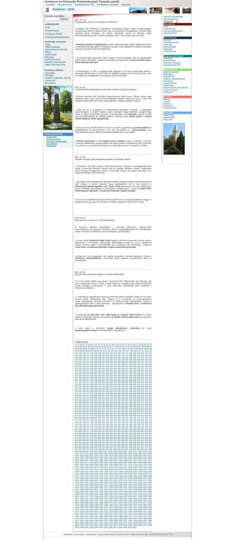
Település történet (171, 42)
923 (111, 442)
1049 (106, 458)
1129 (106, 469)
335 (80, 378)
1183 (135, 476)
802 (107, 429)
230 (138, 364)
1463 (96, 516)
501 (103, 395)
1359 (135, 501)
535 (80, 400)
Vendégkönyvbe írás (84, 4)
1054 (130, 458)
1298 (149, 492)
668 (130, 413)
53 (129, 346)
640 (99, 411)
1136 (140, 469)
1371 (115, 503)
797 (87, 429)
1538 (149, 525)
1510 (91, 523)
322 (107, 375)
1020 (120, 453)
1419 (115, 509)
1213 (125, 480)
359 (95, 380)
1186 (149, 476)
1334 (91, 498)
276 (84, 371)
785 (119, 427)
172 (146, 358)
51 (124, 346)
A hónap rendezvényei (173, 31)
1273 (106, 489)
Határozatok (51, 54)
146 (123, 355)
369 (134, 380)
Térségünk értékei (53, 34)
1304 (101, 494)
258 (91, 369)
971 (142, 447)
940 (99, 445)
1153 (145, 471)
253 (150, 366)
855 (80, 436)
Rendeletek (168, 81)
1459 (77, 516)
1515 (115, 523)
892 (146, 438)
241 (103, 366)
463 (111, 391)
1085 (125, 462)
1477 (86, 518)
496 (84, 395)
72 (102, 349)
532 (146, 398)
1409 (145, 507)
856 (84, 436)
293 (150, 371)
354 (76, 380)
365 (119, 380)
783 (111, 427)
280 (99, 371)
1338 (111, 498)
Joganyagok (51, 137)
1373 (125, 503)
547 (126, 400)
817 (87, 431)
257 (87, 369)
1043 (77, 458)
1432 (101, 512)
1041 (145, 456)
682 (107, 416)
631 (142, 409)
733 (150, 420)
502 (107, 395)
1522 (149, 523)
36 (84, 346)
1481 (106, 518)
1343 (135, 498)
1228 (120, 483)
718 (91, 420)
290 (138, 371)
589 (134, 404)
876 (84, 438)
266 (123, 369)
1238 (91, 485)
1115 (115, 467)
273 (150, 369)
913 (150, 440)
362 (107, 380)
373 (150, 380)
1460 (81, 516)
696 (84, 418)
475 (80, 393)
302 (107, 373)
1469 (125, 516)
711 (142, 418)
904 (115, 440)
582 (107, 404)
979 (95, 449)
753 (150, 422)
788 (130, 427)
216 (84, 364)
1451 (115, 514)
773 (150, 425)
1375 (135, 503)
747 (126, 422)
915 (80, 442)
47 (113, 346)
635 (80, 411)
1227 (115, 483)
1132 (120, 469)
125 (119, 353)
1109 (86, 467)
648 (130, 411)
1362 (149, 501)
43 (102, 346)
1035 (115, 456)
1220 (81, 483)
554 (76, 402)
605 (119, 407)
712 (146, 418)
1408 (140, 507)
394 (76, 384)
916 (84, 442)
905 (119, 440)
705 (119, 418)
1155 (77, 474)
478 (91, 393)
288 (130, 371)
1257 (106, 487)
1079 (96, 462)
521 (103, 398)
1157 (86, 474)
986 (123, 449)
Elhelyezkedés (170, 47)
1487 (135, 518)
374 (76, 382)
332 (146, 375)
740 (99, 422)
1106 (149, 465)
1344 (140, 498)
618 (91, 409)
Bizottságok (168, 74)
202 (107, 362)
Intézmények (169, 115)
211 (142, 362)
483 (111, 393)
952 (146, 445)
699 (95, 418)
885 (119, 438)
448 (130, 389)
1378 (149, 503)
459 (95, 391)
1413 (86, 509)
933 (150, 442)
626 (123, 409)
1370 (111, 503)
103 (112, 351)
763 (111, 425)
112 (146, 351)
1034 (111, 456)
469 (134, 391)
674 (76, 416)
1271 (96, 489)
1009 (145, 451)
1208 (101, 480)
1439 (135, 512)
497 (87, 395)
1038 (130, 456)
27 (137, 344)
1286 (91, 492)
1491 (77, 521)
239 (95, 366)
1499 (115, 521)
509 (134, 395)
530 (138, 398)
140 (99, 355)
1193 (106, 478)
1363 (77, 503)
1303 (96, 494)
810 (138, 429)
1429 (86, 512)
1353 (106, 501)
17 (110, 344)
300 (99, 373)
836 (84, 433)
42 (100, 346)
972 (146, 447)
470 (138, 391)
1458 (149, 514)
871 (142, 436)
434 (76, 389)
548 (130, 400)
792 (146, 427)
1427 (77, 512)
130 (138, 353)
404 (115, 384)
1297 (145, 492)
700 (99, 418)
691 (142, 416)
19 (115, 344)
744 (115, 422)
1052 (120, 458)
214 (76, 364)
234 (76, 366)
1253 (86, 487)
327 (126, 375)
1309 (125, 494)
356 (84, 380)
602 (107, 407)
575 (80, 404)
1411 (77, 509)
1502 (130, 521)
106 (123, 351)
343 (111, 378)
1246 (130, 485)
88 (145, 349)
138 (91, 355)
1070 (130, 460)
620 (99, 409)
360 (99, 380)
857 (87, 436)
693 (150, 416)
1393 (145, 505)
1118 (130, 467)
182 (107, 360)
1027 (77, 456)
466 (123, 391)
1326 (130, 496)
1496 (101, 521)
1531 (115, 525)
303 (111, 373)
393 (150, 382)
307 (126, 373)
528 (130, 398)
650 (138, 411)
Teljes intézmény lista (55, 64)
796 (84, 429)
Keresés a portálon (54, 16)
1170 (149, 474)
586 (123, 404)
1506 (149, 521)
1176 (101, 476)
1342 (130, 498)
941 (103, 445)
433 (150, 386)
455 (80, 391)
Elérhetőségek (170, 60)
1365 (86, 503)
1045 (86, 458)
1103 (135, 465)
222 (107, 364)
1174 (91, 476)
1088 (140, 462)
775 (80, 427)
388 (130, 382)
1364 (81, 503)
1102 (130, 465)
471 (142, 391)
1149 (125, 471)
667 (126, 413)
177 (87, 360)
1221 (86, 483)
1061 (86, 460)
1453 (125, 514)
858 (91, 436)
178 (91, 360)
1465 (106, 516)
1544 (101, 527)
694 (76, 418)
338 (91, 378)
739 (95, 422)
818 (91, 431)
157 (87, 358)
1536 (140, 525)
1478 (91, 518)
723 (111, 420)
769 (134, 425)
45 (108, 346)
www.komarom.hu (171, 19)
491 (142, 393)
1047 (96, 458)
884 (115, 438)
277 (87, 371)
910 (138, 440)
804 (115, 429)
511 (142, 395)
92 (78, 351)
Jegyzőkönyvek (170, 83)
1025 (145, 453)
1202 (149, 478)
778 (91, 427)
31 (148, 344)
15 (104, 344)
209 (134, 362)
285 (119, 371)
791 (142, 427)
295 (80, 373)
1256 (101, 487)
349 (134, 378)
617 (87, 409)
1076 (81, 462)
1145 (106, 471)
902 (107, 440)
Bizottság (49, 57)
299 (95, 373)
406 (123, 384)
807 (126, 429)
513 (150, 395)
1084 (120, 462)
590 (138, 404)
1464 (101, 516)
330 (138, 375)
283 (111, 371)
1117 (125, 467)
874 (76, 438)
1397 (86, 507)
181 (103, 360)
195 (80, 362)
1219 (77, 483)
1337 (106, 498)
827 (126, 431)
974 (76, 449)
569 (134, 402)
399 (95, 384)
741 (103, 422)
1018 (111, 453)
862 (107, 436)
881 (103, 438)
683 (111, 416)
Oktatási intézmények (55, 62)
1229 (125, 483)
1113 (106, 467)
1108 (81, 467)
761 (103, 425)
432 (146, 386)
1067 (115, 460)
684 (115, 416)
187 (126, 360)
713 (150, 418)
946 (123, 445)
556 (84, 402)
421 (103, 386)
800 (99, 429)
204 (115, 362)
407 (126, 384)
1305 (106, 494)
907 (126, 440)
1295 (135, 492)
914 (76, 442)
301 (103, 373)
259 (95, 369)
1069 (125, 460)
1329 (145, 496)
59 (145, 346)
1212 (120, 480)
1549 (125, 527)
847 (126, 433)
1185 (145, 476)
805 (119, 429)
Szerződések (51, 144)
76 (113, 349)
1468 (120, 516)
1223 (96, 483)
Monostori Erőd (170, 108)
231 (142, 364)
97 (92, 351)
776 (84, 427)
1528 (101, 525)
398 (91, 384)
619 (95, 409)
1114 (111, 467)
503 (111, 395)
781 (103, 427)
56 (137, 346)
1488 (140, 518)
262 (107, 369)
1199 (135, 478)
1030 (91, 456)
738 (91, 422)
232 (146, 364)
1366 (91, 503)
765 (119, 425)
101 (104, 351)
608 (130, 407)
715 (80, 420)
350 (138, 378)
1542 (91, 527)
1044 (81, 458)
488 (130, 393)
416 (84, 386)
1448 (101, 514)
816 (84, 431)
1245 (125, 485)
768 (130, 425)
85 (137, 349)
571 (142, 402)
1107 (77, 467)
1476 (81, 518)
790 (138, 427)
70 (97, 349)
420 (99, 386)
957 (87, 447)
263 (111, 369)
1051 (115, 458)
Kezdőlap (50, 4)
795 (80, 429)
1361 (145, 501)
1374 (130, 503)
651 (142, 411)
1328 (140, 496)
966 (123, 447)
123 (111, 353)
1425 (145, 509)
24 (129, 344)
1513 (106, 523)
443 (111, 389)
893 (150, 438)
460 (99, 391)
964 (115, 447)
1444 (81, 514)
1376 (140, 503)
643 (111, 411)
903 (111, 440)
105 (119, 351)
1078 (91, 462)
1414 (91, 509)
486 (123, 393)
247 (126, 366)
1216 (140, 480)
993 (150, 449)
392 (146, 382)
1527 (96, 525)
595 (80, 407)
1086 (130, 462)
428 (130, 386)
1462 (91, 516)
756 (84, 425)
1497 (106, 521)
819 (95, 431)
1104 (140, 465)
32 (151, 344)
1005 (125, 451)
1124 (81, 469)
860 (99, 436)
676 (84, 416)
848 (130, 433)
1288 (101, 492)
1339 (115, 498)
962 (107, 447)
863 (111, 436)
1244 (120, 485)
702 (107, 418)
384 (115, 382)
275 (80, 371)
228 (130, 364)
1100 (120, 465)
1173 (86, 476)
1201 (145, 478)
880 (99, 438)
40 (94, 346)
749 (134, 422)
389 (134, 382)
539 (95, 400)
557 (87, 402)
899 (95, 440)
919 (95, 442)
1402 (111, 507)
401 (103, 384)
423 (111, 386)
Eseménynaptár (170, 33)
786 (123, 427)
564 (115, 402)
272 (146, 369)
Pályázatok (51, 146)
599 (95, 407)
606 (123, 407)
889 (134, 438)
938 (91, 445)
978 (91, 449)
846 (123, 433)
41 (97, 346)
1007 (135, 451)
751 (142, 422)
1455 (135, 514)
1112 (101, 467)
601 (103, 407)
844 (115, 433)
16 (107, 344)
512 (146, 395)
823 (111, 431)
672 (146, 413)
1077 (86, 462)
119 (95, 353)
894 (76, 440)
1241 (106, 485)
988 (130, 449)
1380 (81, 505)
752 (146, 422)
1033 (106, 456)
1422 (130, 509)
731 (142, 420)
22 (123, 344)
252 (146, 366)
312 (146, 373)
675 (80, 416)
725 (119, 420)
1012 (81, 453)
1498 (111, 521)
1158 (91, 474)
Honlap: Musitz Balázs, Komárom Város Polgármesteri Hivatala (123, 534)
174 (76, 360)
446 (123, 389)
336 (84, 378)
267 (126, 369)
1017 (106, 453)
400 (99, 384)
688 (130, 416)
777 (87, 427)
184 (115, 360)
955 (80, 447)
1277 (125, 489)
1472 (140, 516)
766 (123, 425)
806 (123, 429)
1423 (135, 509)
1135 (135, 469)
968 (130, 447)
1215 (135, 480)
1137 (145, 469)
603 (111, 407)
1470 (130, 516)
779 (95, 427)
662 (107, 413)
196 (84, 362)
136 (84, 355)
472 (146, 391)
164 (115, 358)
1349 (86, 501)
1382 (91, 505)
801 (103, 429)
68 (92, 349)
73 (105, 349)
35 (81, 346)
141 (103, 355)
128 (130, 353)
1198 (130, 478)
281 (103, 371)
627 (126, 409)
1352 (101, 501)
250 (138, 366)
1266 (149, 487)
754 (76, 425)
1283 (77, 492)
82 (129, 349)
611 (142, 407)
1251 (77, 487)
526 (123, 398)
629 (134, 409)
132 (146, 353)
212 (146, 362)
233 (150, 364)
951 (142, 445)
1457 (145, 514)
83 (132, 349)
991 (142, 449)
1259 (115, 487)
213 (150, 362)
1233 (145, 483)
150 (138, 355)
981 (103, 449)
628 (130, 409)
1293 (125, 492)
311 (142, 373)
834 (76, 433)
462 (107, 391)
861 (103, 436)
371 (142, 380)
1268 (81, 489)
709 (134, 418)
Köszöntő (167, 40)
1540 (81, 527)
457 (87, 391)
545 (119, 400)
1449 (106, 514)
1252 (81, 487)
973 (150, 447)
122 (107, 353)
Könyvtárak (50, 83)
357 (87, 380)
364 (115, 380)
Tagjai (48, 44)
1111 (96, 467)
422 (107, 386)
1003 (115, 451)
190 (138, 360)
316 (84, 375)
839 (95, 433)
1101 (125, 465)
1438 (130, 512)
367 (126, 380)
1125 (86, 469)
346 (123, 378)
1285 (86, 492)
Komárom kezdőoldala (173, 16)
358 (91, 380)
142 (107, 355)
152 (146, 355)
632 (146, 409)
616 (84, 409)
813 (150, 429)
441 (103, 389)
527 (126, 398)
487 (126, 393)
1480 (101, 518)
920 (99, 442)
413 (150, 384)
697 (87, 418)
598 (91, 407)
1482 (111, 518)
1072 (140, 460)
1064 (101, 460)
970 (138, 447)
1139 (77, 471)
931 (142, 442)
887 (126, 438)
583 (111, 404)
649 (134, 411)
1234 (149, 483)
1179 (115, 476)
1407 (135, 507)
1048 (101, 458)
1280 (140, 489)
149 (134, 355)
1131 (115, 469)
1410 (149, 507)
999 (95, 451)
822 (107, 431)
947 (126, 445)
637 (87, 411)
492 (146, 393)
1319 (96, 496)
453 (150, 389)
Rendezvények (65, 4)
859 (95, 436)
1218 (149, 480)
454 (76, 391)
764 (115, 425)
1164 (120, 474)
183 (111, 360)
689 (134, 416)
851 (142, 433)
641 (103, 411)
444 (115, 389)
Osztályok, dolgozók (172, 63)
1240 (101, 485)
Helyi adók (168, 119)
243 (111, 366)
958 (91, 447)
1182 (130, 476)
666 (123, 413)
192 (146, 360)
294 (76, 373)
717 (87, 420)
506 (123, 395)
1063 (96, 460)
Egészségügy (169, 117)
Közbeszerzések (53, 139)
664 (115, 413)
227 (126, 364)
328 (130, 375)
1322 (111, 496)
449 (134, 389)
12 (96, 344)
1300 (81, 494)
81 (127, 349)
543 (111, 400)
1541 (86, 527)
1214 (130, 480)
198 (91, 362)
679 (95, 416)
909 (134, 440)
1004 (120, 451)
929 (134, 442)
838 (91, 433)
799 (95, 429)
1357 (125, 501)
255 (80, 369)
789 (134, 427)
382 (107, 382)
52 (127, 346)
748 (130, 422)
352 (146, 378)
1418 (111, 509)
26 (134, 344)
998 (91, 451)
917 (87, 442)
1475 (77, 518)
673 (150, 413)
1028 (81, 456)
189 (134, 360)
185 (119, 360)
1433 (106, 512)
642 (107, 411)
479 (95, 393)
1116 (120, 467)
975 (80, 449)
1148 (120, 471)
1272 (101, 489)
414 (76, 386)
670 (138, 413)
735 (80, 422)
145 (119, 355)
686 (123, 416)
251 (142, 366)
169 (134, 358)
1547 (115, 527)
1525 (86, 525)
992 (146, 449)
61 (151, 346)
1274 (111, 489)
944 (115, 445)
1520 (140, 523)
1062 (91, 460)
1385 (106, 505)
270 (138, 369)
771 (142, 425)
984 (115, 449)
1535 (135, 525)
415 (80, 386)
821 (103, 431)
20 (118, 344)
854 (76, 436)
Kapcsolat (126, 4)
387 (126, 382)
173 (150, 358)
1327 (135, 496)
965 (119, 447)
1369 (106, 503)
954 (76, 447)
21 (121, 344)
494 (76, 395)
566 (123, 402)
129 (134, 353)
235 (80, 366)
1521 (145, 523)
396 (84, 384)
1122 (149, 467)
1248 (140, 485)
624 (115, 409)
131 (142, 353)
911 (142, 440)
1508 (81, 523)
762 (107, 425)
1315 (77, 496)
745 (119, 422)
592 (146, 404)
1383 (96, 505)
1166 (130, 474)
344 (115, 378)
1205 (86, 480)
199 (95, 362)
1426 (149, 509)
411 (142, 384)
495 (80, 395)
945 (119, 445)
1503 (135, 521)
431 (142, 386)
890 (138, 438)
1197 (125, 478)
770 (138, 425)
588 (130, 404)
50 (121, 346)
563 (111, 402)
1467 (115, 516)
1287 (96, 492)
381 (103, 382)
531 (142, 398)
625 (119, 409)
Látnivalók (50, 73)
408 (130, 384)
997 (87, 451)
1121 (145, 467)
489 (134, 393)
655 (80, 413)
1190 (91, 478)
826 (123, 431)
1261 (125, 487)
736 (84, 422)
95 (87, 351)
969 (134, 447)
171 (142, 358)
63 (78, 349)
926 (123, 442)
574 (76, 404)
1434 (111, 512)
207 (126, 362)
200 (99, 362)
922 (107, 442)
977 (87, 449)
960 (99, 447)
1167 (135, 474)
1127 (96, 469)
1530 (111, 525)
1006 (130, 451)
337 (87, 378)
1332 (81, 498)
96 (89, 351)
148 (130, 355)
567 (126, 402)
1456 (140, 514)
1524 (81, 525)
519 (95, 398)
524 (115, 398)
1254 (91, 487)
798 (91, 429)
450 (138, 389)
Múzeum (167, 104)
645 (119, 411)
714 (76, 420)
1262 (130, 487)
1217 (145, 480)
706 (123, 418)
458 (91, 391)
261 (103, 369)
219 (95, 364)
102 (108, 351)
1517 (125, 523)
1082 (111, 462)
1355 (115, 501)
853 (150, 433)
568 (130, 402)
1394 (149, 505)
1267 (77, 489)
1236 (81, 485)
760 (99, 425)
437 (87, 389)
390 (138, 382)
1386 (111, 505)
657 (87, 413)
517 (87, 398)
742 (107, 422)
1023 (135, 453)
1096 (101, 465)
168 (130, 358)
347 (126, 378)
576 (84, 404)
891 (142, 438)
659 (95, 413)
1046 (91, 458)
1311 (135, 494)
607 (126, 407)
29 (142, 344)
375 (80, 382)
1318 (91, 496)
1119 (135, 467)
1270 (91, 489)
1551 (134, 527)
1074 (149, 460)
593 (150, 404)
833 (150, 431)
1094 (91, 465)
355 (80, 380)
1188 (81, 478)
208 (130, 362)
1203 (77, 480)
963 (111, 447)
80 (124, 349)
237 (87, 366)
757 (87, 425)
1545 (105, 527)
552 (146, 400)
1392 (140, 505)
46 (110, 346)
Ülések (48, 52)
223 (111, 364)
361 (103, 380)
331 (142, 375)
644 (115, 411)
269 (134, 369)
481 (103, 393)
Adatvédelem (91, 534)
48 (116, 346)
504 (115, 395)
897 (87, 440)
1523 (77, 525)
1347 (77, 501)
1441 (145, 512)
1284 (81, 492)
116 (84, 353)
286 (123, 371)
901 (103, 440)
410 (138, 384)
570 (138, 402)
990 (138, 449)
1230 (130, 483)
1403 (115, 507)
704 (115, 418)
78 (119, 349)
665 (119, 413)
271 (142, 369)
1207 (96, 480)
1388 (120, 505)
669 (134, 413)
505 (119, 395)
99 (98, 351)
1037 (125, 456)
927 (126, 442)
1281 (145, 489)
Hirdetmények (169, 29)
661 (103, 413)
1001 (105, 451)
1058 (149, 458)
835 (80, 433)
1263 (135, 487)
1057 (145, 458)
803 (111, 429)
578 (91, 404)
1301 (86, 494)
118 (91, 353)
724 (115, 420)
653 (150, 411)
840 (99, 433)
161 (103, 358)
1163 (115, 474)
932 (146, 442)
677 (87, 416)
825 (119, 431)
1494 (91, 521)
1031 (96, 456)
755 (80, 425)
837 (87, 433)
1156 (81, 474)
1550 (129, 527)
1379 (77, 505)
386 (123, 382)
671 (142, 413)
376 (84, 382)
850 (138, 433)
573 (150, 402)
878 (91, 438)
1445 (86, 514)
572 (146, 402)
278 (91, 371)
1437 (125, 512)
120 (99, 353)
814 (76, 431)
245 (119, 366)
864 (115, 436)
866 (123, 436)
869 (134, 436)
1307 (115, 494)
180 (99, 360)
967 (126, 447)
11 (93, 344)
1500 (120, 521)
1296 (140, 492)
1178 (111, 476)
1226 (111, 483)
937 (87, 445)
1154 (149, 471)
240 (99, 366)
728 (130, 420)
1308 (120, 494)
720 (99, 420)
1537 (145, 525)
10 (91, 344)
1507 (77, 523)
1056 (140, 458)
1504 (140, 521)
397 (87, 384)
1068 (120, 460)
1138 (149, 469)
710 (138, 418)
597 (87, 407)
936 (84, 445)
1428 (81, 512)
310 (138, 373)
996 (84, 451)
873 (150, 436)
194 (76, 362)
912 (146, 440)
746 (123, 422)
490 (138, 393)
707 (126, 418)
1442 (149, 512)
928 (130, 442)
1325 (125, 496)
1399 (96, 507)
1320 (101, 496)
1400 (101, 507)
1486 (130, 518)
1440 (140, 512)
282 (107, 371)
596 (84, 407)
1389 (125, 505)
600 (99, 407)
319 (95, 375)
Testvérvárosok (170, 51)
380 (99, 382)
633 (150, 409)
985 (119, 449)
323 (111, 375)
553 (150, 400)
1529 (106, 525)
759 (95, 425)
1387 (115, 505)
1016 (101, 453)
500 (99, 395)
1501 (125, 521)
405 (119, 384)
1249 (145, 485)
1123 (77, 469)
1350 (91, 501)
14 (102, 344)
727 (126, 420)
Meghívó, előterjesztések (174, 79)
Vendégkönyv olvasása (108, 4)
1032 (101, 456)
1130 (111, 469)
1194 (111, 478)
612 (146, 407)
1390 (130, 505)
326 (123, 375)
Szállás (167, 101)
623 (111, 409)
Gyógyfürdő (168, 106)
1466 (111, 516)
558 (91, 402)
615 (80, 409)
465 (119, 391)
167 (126, 358)
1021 (125, 453)
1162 (111, 474)
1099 (115, 465)
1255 (96, 487)
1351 (96, 501)
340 (99, 378)
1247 (135, 485)
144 (115, 355)
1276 (120, 489)
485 (119, 393)
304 (115, 373)
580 (99, 404)
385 (119, 382)
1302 (91, 494)
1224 (101, 483)
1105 (145, 465)
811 (142, 429)
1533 (125, 525)
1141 (86, 471)
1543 (96, 527)
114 (76, 353)
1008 (140, 451)
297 (87, 373)
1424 (140, 509)
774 (76, 427)
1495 (96, 521)
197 (87, 362)
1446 (91, 514)
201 (103, 362)
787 (126, 427)
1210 (111, 480)
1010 (149, 451)
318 (91, 375)
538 (91, 400)
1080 (101, 462)
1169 (145, 474)
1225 (106, 483)
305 (119, 373)
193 (150, 360)
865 (119, 436)
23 (126, 344)
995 (80, 451)
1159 (96, 474)
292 (146, 371)
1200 (140, 478)
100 (100, 351)
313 (150, 373)
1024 (140, 453)
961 (103, 447)
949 (134, 445)
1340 (120, 498)
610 (138, 407)
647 (126, 411)
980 (99, 449)
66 (86, 349)
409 (134, 384)
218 (91, 364)
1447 (96, 514)
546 (123, 400)
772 (146, 425)
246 (123, 366)
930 (138, 442)
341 (103, 378)
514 (76, 398)
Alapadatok (168, 58)
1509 (86, 523)
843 (111, 433)
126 (123, 353)
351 (142, 378)
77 (116, 349)
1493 (86, 521)
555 (80, 402)
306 (123, 373)
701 (103, 418)
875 (80, 438)
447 (126, 389)
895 (80, 440)
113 (150, 351)
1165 (125, 474)
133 (150, 353)
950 (138, 445)
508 (130, 395)
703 (111, 418)
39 (92, 346)
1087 (135, 462)
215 (80, 364)
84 (135, 349)
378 (91, 382)
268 (130, 369)
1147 (115, 471)
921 (103, 442)
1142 (91, 471)
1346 (149, 498)
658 (91, 413)
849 (134, 433)
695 (80, 418)
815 (80, 431)
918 (91, 442)
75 (110, 349)
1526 (91, 525)
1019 (115, 453)
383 (111, 382)
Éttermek (49, 75)
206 (123, 362)
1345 (145, 498)
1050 (111, 458)
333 (150, 375)
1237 (86, 485)
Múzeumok (50, 80)
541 (103, 400)
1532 (120, 525)
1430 (91, 512)
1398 (91, 507)
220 (99, 364)
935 (80, 445)
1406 (130, 507)
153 (150, 355)
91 (76, 351)
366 (123, 380)
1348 (81, 501)
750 (138, 422)
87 (143, 349)
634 (76, 411)
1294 (130, 492)
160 (99, 358)
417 (87, 386)
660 (99, 413)
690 (138, 416)
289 (134, 371)
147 (126, 355)
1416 (101, 509)
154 (76, 358)
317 (87, 375)
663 (111, 413)
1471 (135, 516)
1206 (91, 480)
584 (115, 404)
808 (130, 429)
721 (103, 420)
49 (119, 346)
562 (107, 402)
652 (146, 411)
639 (95, 411)
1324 (120, 496)
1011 (77, 453)
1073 (145, 460)
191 (142, 360)
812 (146, 429)
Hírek (47, 27)
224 (115, 364)
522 (107, 398)
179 (95, 360)
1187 (77, 478)
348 (130, 378)
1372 (120, 503)
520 (99, 398)
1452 (120, 514)
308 (130, 373)
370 (138, 380)
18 (112, 344)
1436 (120, 512)
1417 (106, 509)
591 (142, 404)
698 (91, 418)
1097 (106, 465)
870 (138, 436)
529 (134, 398)
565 (119, 402)
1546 (110, 527)
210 (138, 362)
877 (87, 438)
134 (76, 355)
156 (84, 358)
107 (127, 351)
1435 (115, 512)
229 (134, 364)
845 (119, 433)
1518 (130, 523)
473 (150, 391)
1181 (125, 476)
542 (107, 400)
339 (95, 378)
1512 (101, 523)
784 (115, 427)
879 (95, 438)
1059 (77, 460)
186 (123, 360)
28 (140, 344)
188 (130, 360)
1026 (149, 453)
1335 (96, 498)
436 (84, 389)
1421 (125, 509)
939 (95, 445)
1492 (81, 521)
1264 (140, 487)
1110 (91, 467)
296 (84, 373)
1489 (145, 518)
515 (80, 398)
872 (146, 436)
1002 (110, 451)
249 (134, 366)
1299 (77, 494)
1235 (77, 485)
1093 (86, 465)
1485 (125, 518)
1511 (96, 523)
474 (76, 393)
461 (103, 391)
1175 (96, 476)
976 (84, 449)
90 (151, 349)
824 (115, 431)
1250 (149, 485)
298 (91, 373)
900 (99, 440)
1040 (140, 456)
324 (115, 375)
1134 (130, 469)
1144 (101, 471)
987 (126, 449)
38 (89, 346)
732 (146, 420)
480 (99, 393)
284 (115, 371)
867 (126, 436)
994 (76, 451)
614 (76, 409)
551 (142, 400)
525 (119, 398)
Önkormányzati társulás (56, 49)
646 (123, 411)
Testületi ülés (169, 76)
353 (150, 378)
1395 (77, 507)
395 (80, 384)
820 (99, 431)
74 (108, 349)
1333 (86, 498)
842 (107, 433)
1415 (96, 509)
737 (87, 422)
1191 (96, 478)
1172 (81, 476)
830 (138, 431)
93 (81, 351)
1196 (120, 478)
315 (80, 375)
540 (99, 400)
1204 (81, 480)
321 (103, 375)
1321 (106, 496)
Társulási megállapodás (56, 141)
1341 (125, 498)
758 (91, 425)
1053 (125, 458)
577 (87, 404)
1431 (96, 512)
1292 (120, 492)
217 (87, 364)
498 (91, 395)
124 (115, 353)
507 (126, 395)
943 (111, 445)
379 (95, 382)
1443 (77, 514)
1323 (115, 496)
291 (142, 371)
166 (123, 358)
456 (84, 391)
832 (146, 431)
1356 (120, 501)
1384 (101, 505)
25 (132, 344)
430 (138, 386)
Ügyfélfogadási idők (172, 65)
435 (80, 389)
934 (76, 445)
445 (119, 389)
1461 (86, 516)
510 (138, 395)
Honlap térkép (79, 534)
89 (148, 349)
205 (119, 362)
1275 (115, 489)
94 (84, 351)
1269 (86, 489)
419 (95, 386)
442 (107, 389)
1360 (140, 501)
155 (80, 358)
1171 (77, 476)
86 (140, 349)
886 (123, 438)
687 (126, 416)
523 (111, 398)
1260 (120, 487)
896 (84, 440)
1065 (106, 460)
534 (76, 400)
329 (134, 375)
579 (95, 404)
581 (103, 404)
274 (76, 371)
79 (121, 349)
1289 (106, 492)
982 (107, 449)
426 (123, 386)
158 (91, 358)
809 (134, 429)
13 (99, 344)
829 (134, 431)
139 (95, 355)
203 (111, 362)
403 (111, 384)
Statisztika (67, 534)
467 (126, 391)
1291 (115, 492)
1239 (96, 485)
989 (134, 449)
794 (76, 429)
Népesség (168, 49)
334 (76, 378)
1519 (135, 523)
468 (130, 391)
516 (84, 398)
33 (76, 346)
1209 (106, 480)
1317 (86, 496)
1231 (135, 483)
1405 (125, 507)
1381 (86, 505)
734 (76, 422)
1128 (101, 469)
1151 (135, 471)
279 (95, 371)
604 (115, 407)
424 (115, 386)
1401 (106, 507)
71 (100, 349)
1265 (145, 487)
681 (103, 416)
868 (130, 436)
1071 (135, 460)
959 (95, 447)
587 (126, 404)
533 (150, 398)
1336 (101, 498)
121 (103, 353)
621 (103, 409)
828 (130, 431)
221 (103, 364)
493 (150, 393)
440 (99, 389)
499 (95, 395)
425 (119, 386)
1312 (140, 494)
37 (86, 346)
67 (89, 349)
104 (116, 351)
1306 (111, 494)
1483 (115, 518)
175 (80, 360)
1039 (135, 456)
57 (140, 346)
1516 (120, 523)
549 (134, 400)
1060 (81, 460)
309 (134, 373)
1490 (149, 518)
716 (84, 420)
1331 (77, 498)
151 (142, 355)
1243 (115, 485)
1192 (101, 478)
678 (91, 416)
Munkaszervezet (53, 59)
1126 (91, 469)
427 (126, 386)
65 (84, 349)
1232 (140, 483)
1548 (120, 527)
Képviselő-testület (171, 72)
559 (95, 402)
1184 (140, 476)
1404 (120, 507)
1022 (130, 453)
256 (84, 369)
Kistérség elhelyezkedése (57, 37)
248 (130, 366)
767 (126, 425)
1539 (77, 527)
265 (119, 369)
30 (145, 344)
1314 (149, 494)
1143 (96, 471)
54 (132, 346)
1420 (120, 509)
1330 (149, 496)
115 (80, 353)
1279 (135, 489)
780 (99, 427)
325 (119, 375)
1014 (91, 453)
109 (135, 351)
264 (115, 369)
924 (115, 442)
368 (130, 380)
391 (142, 382)
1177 (106, 476)
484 (115, 393)
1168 (140, 474)
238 (91, 366)
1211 (115, 480)
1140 (81, 471)
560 (99, 402)
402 (107, 384)
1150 (130, 471)
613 (150, 407)
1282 (149, 489)
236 (84, 366)
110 (138, 351)
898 (91, 440)
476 (84, 393)
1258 (111, 487)
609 (134, 407)
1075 (77, 462)
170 (138, 358)
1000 (100, 451)
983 (111, 449)
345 (119, 378)
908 (130, 440)
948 (130, 445)
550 (138, 400)
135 (80, 355)
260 (99, 369)
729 (134, 420)
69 (94, 349)
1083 (115, 462)
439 (95, 389)
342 (107, 378)
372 (146, 380)
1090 (149, 462)
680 (99, 416)
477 (87, 393)
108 (131, 351)
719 (95, 420)
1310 (130, 494)
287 (126, 371)
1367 (96, 503)
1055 (135, 458)
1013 (86, 453)
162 (107, 358)
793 (150, 427)
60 (148, 346)
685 (119, 416)
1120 (140, 467)
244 (115, 366)
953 (150, 445)
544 (115, 400)
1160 (101, 474)
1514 (111, 523)
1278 (130, 489)
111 (142, 351)
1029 (86, 456)
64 (81, 349)
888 (130, 438)
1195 (115, 478)
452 (146, 389)
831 (142, 431)
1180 (120, 476)
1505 (145, 521)
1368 (101, 503)
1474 (149, 516)
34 (78, 346)
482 (107, 393)
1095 (96, 465)
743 (111, 422)
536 (84, 400)
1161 (106, 474)
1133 (125, 469)
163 (111, 358)
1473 (145, 516)
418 (91, 386)
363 (111, 380)
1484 (120, 518)
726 (123, 420)
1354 (111, 501)
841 (103, 433)
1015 (96, 453)
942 (107, 445)
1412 (81, 509)
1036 (120, 456)
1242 (111, 485)
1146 (111, 471)
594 (76, 407)
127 (126, 353)
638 (91, 411)
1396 (81, 507)
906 (123, 440)
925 (119, 442)
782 (107, 427)
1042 (149, 456)
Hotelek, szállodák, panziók (58, 78)
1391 (135, 505)
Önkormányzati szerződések (176, 88)
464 (115, 391)
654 (76, 413)
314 (76, 375)
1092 (81, 465)
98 (95, 351)
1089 (145, 462)
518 (91, 398)
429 (134, 386)
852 (146, 433)
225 (119, 364)
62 (76, 349)
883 (111, 438)
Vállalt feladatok (52, 47)
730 (138, 420)
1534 (130, 525)
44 (105, 346)
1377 (145, 503)
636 (84, 411)
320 (99, 375)
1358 (130, 501)
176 (84, 360)
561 (103, 402)
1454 (130, 514)
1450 (111, 514)
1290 (111, 492)
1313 (145, 494)
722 (107, 420)
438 (91, 389)
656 (84, 413)
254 (76, 369)
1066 (111, 460)
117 (87, 353)
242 (107, 366)
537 (87, 400)
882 (107, 438)
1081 (106, 462)
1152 (140, 471)
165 (119, 358)
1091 (77, 465)
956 (84, 447)
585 (119, 404)
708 (130, 418)
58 (143, 346)
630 (138, 409)
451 (142, 389)
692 (146, 416)
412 (146, 384)
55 (135, 346)
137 (87, 355)
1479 (96, 518)
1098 (111, 465)
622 (107, 409)
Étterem (167, 99)
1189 (86, 478)
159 (95, 358)
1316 (81, 496)
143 (111, 355)
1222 (91, 483)
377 (87, 382)
